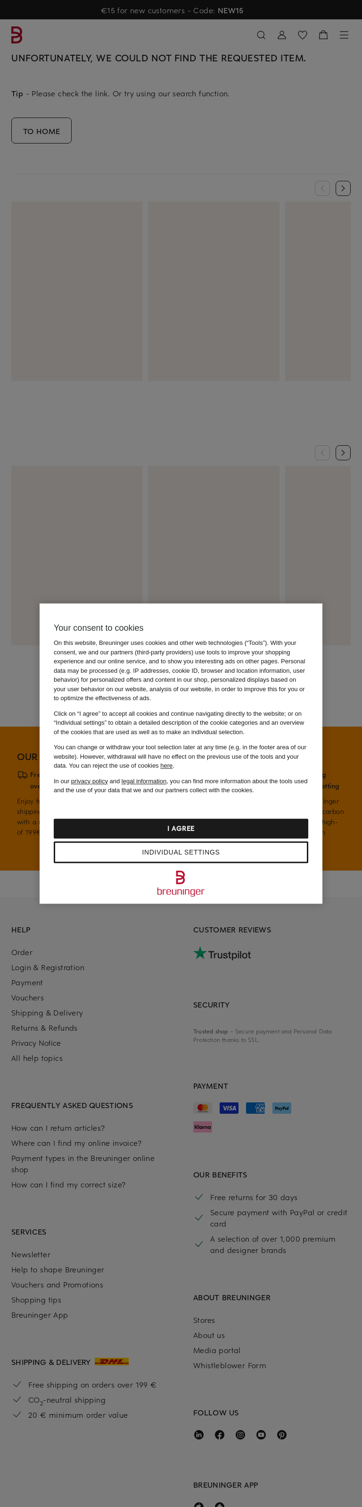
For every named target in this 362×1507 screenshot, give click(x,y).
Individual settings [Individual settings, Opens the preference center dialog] (181, 852)
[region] (181, 753)
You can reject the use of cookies (121, 765)
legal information (144, 781)
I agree (181, 828)
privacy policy (89, 781)
